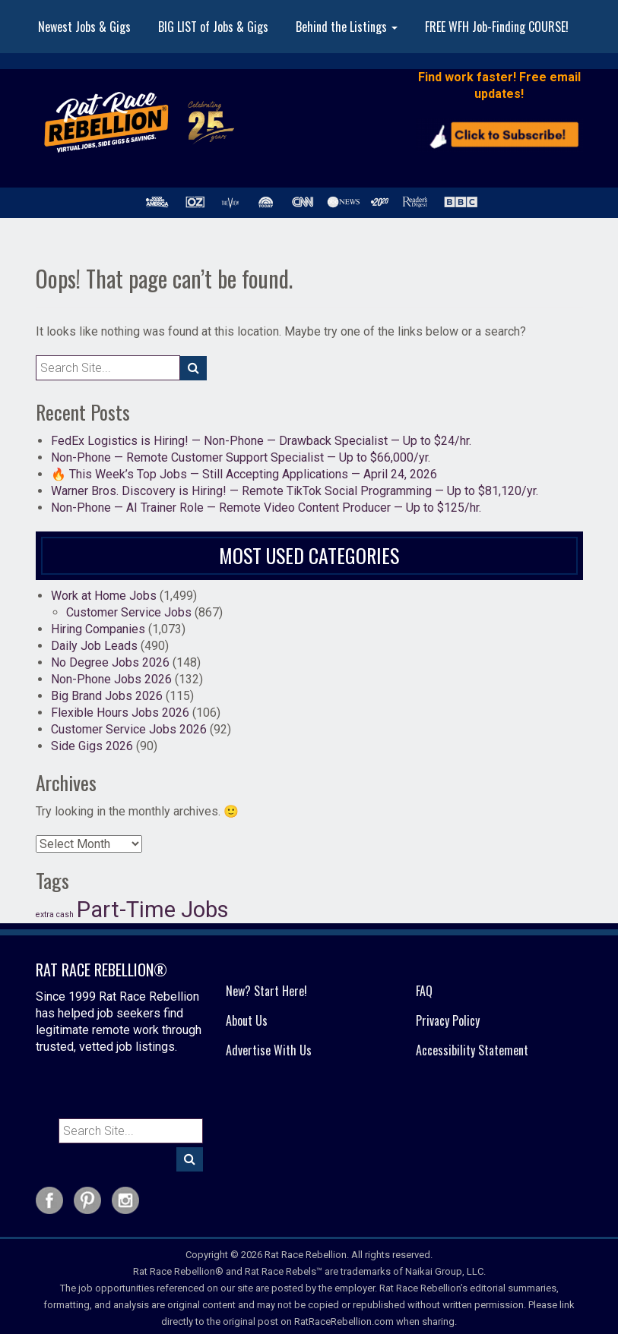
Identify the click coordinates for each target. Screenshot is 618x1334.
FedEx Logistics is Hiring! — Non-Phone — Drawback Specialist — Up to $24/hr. (261, 441)
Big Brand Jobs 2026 (107, 696)
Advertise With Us (269, 1050)
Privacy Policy (448, 1020)
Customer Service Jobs (129, 612)
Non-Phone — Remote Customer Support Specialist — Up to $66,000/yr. (240, 457)
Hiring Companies (98, 629)
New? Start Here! (266, 991)
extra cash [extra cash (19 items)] (55, 914)
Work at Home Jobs (104, 595)
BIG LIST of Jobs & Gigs (213, 26)
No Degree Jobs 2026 (110, 662)
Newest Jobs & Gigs (84, 26)
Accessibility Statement (472, 1050)
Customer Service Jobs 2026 (129, 729)
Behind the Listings (347, 26)
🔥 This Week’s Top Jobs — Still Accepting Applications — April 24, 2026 (244, 474)
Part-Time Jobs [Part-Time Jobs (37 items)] (153, 909)
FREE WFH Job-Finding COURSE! (497, 26)
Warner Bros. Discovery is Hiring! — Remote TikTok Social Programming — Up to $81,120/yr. (294, 491)
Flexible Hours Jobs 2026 (120, 712)
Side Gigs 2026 (92, 746)
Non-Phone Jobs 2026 (111, 679)
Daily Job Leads (94, 646)
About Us (247, 1020)
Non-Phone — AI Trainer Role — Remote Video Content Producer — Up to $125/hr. (266, 507)
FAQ (424, 991)
